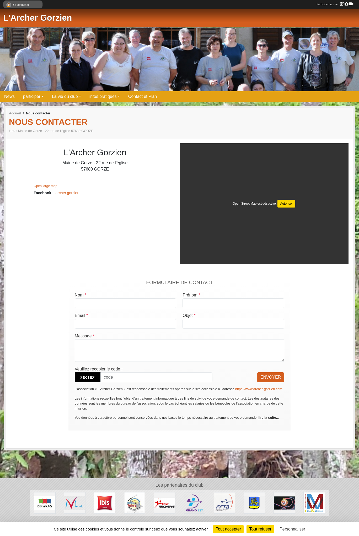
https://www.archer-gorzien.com (258, 389)
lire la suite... (269, 418)
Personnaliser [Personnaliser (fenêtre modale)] (292, 529)
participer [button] (31, 96)
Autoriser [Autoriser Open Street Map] (286, 203)
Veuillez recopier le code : (98, 369)
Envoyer (270, 377)
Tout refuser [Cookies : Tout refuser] (260, 529)
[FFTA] (224, 502)
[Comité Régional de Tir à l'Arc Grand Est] (194, 502)
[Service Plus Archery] (134, 502)
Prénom (191, 295)
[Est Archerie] (164, 502)
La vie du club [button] (65, 96)
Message (85, 336)
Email (81, 315)
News (9, 96)
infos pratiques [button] (103, 96)
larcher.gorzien (67, 193)
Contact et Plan (142, 96)
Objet (189, 315)
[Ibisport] (45, 502)
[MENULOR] (74, 502)
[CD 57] (284, 502)
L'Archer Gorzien (37, 18)
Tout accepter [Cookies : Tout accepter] (228, 529)
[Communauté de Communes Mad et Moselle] (314, 502)
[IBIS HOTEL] (104, 502)
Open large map (45, 186)
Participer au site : (335, 4)
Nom (80, 295)
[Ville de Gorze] (254, 502)
